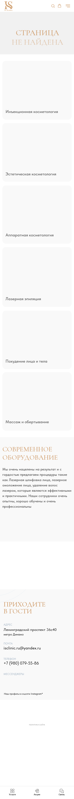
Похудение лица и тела (26, 361)
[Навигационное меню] (68, 6)
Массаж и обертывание (27, 421)
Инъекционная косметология (32, 111)
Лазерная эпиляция (23, 298)
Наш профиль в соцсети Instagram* (23, 693)
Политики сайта (37, 725)
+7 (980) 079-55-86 (21, 663)
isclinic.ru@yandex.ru (22, 647)
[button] (53, 6)
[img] (37, 85)
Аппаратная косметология (30, 234)
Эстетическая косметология (31, 173)
